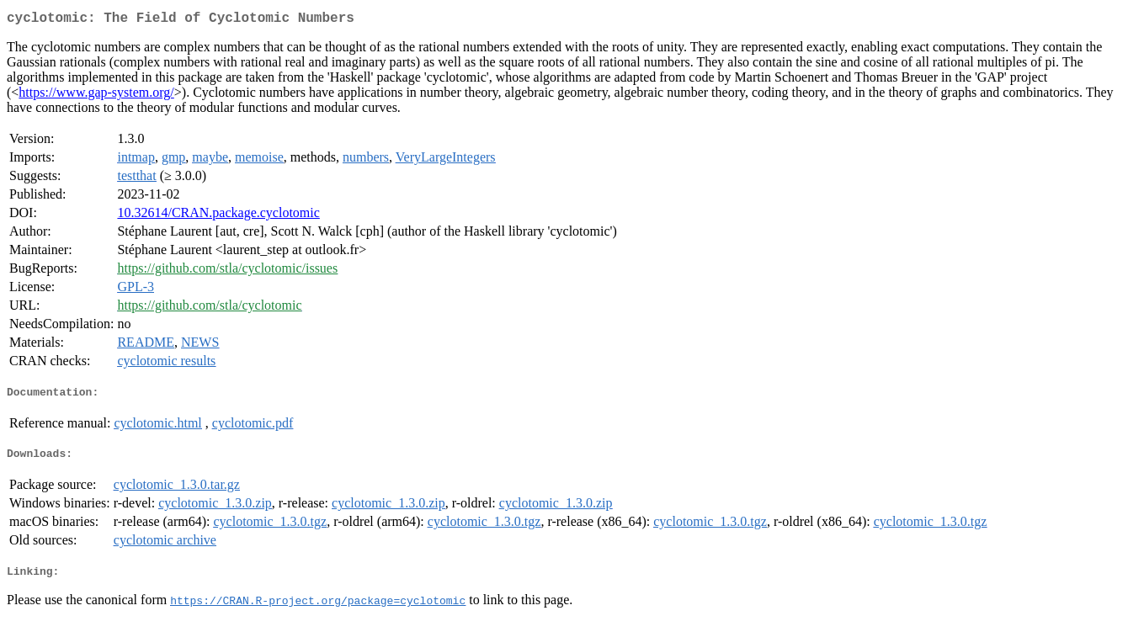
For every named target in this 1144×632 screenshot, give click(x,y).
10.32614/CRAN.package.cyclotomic (218, 216)
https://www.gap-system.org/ (96, 95)
